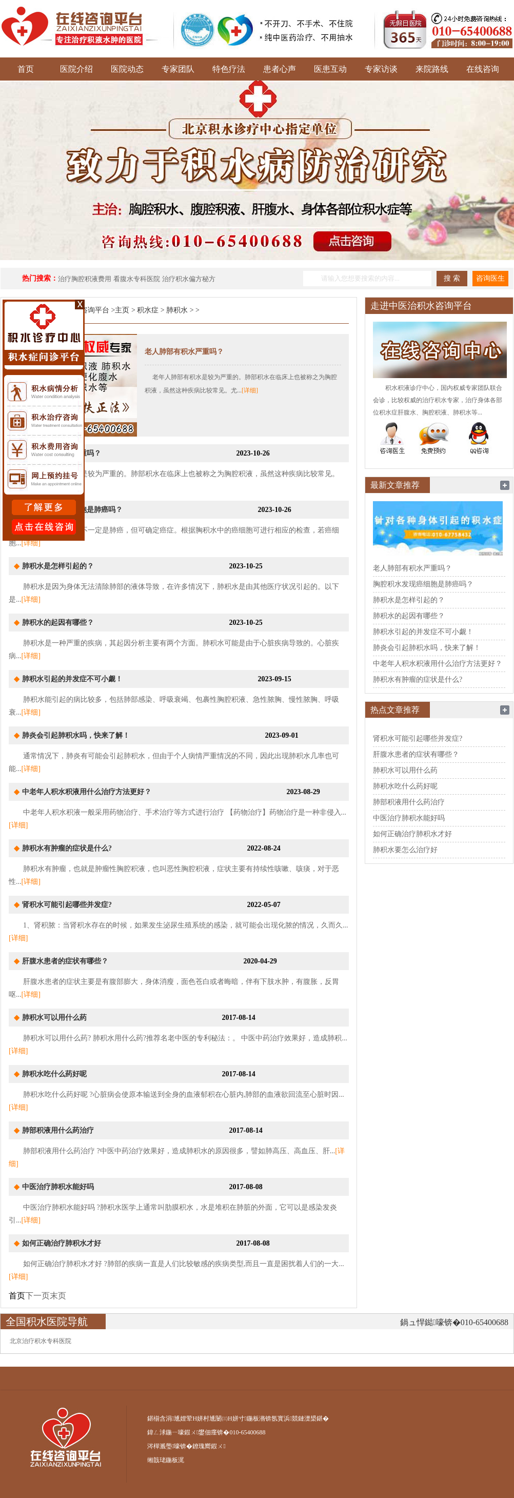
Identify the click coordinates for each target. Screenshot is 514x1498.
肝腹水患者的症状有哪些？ (65, 961)
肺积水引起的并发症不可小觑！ (72, 679)
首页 (25, 69)
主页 (122, 310)
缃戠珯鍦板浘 (165, 1460)
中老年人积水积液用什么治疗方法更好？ (86, 792)
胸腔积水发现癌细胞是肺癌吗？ (423, 584)
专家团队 (178, 69)
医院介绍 (76, 69)
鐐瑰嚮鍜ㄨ (208, 1446)
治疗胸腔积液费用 (84, 279)
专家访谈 (381, 69)
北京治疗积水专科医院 (40, 1341)
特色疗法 (228, 69)
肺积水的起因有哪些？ (58, 622)
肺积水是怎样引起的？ (58, 566)
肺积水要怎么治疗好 (405, 850)
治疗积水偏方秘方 (188, 279)
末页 (58, 1295)
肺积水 (177, 310)
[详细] (250, 390)
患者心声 (279, 69)
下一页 (37, 1295)
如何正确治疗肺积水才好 (61, 1243)
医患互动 (330, 69)
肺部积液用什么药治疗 (58, 1130)
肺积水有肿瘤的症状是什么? (67, 848)
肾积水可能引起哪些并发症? (67, 905)
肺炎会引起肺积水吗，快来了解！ (76, 735)
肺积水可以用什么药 (54, 1017)
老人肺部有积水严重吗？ (184, 352)
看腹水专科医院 (136, 279)
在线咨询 (482, 69)
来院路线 (432, 69)
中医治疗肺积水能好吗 (58, 1187)
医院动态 (127, 69)
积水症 (148, 310)
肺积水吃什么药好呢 (54, 1074)
